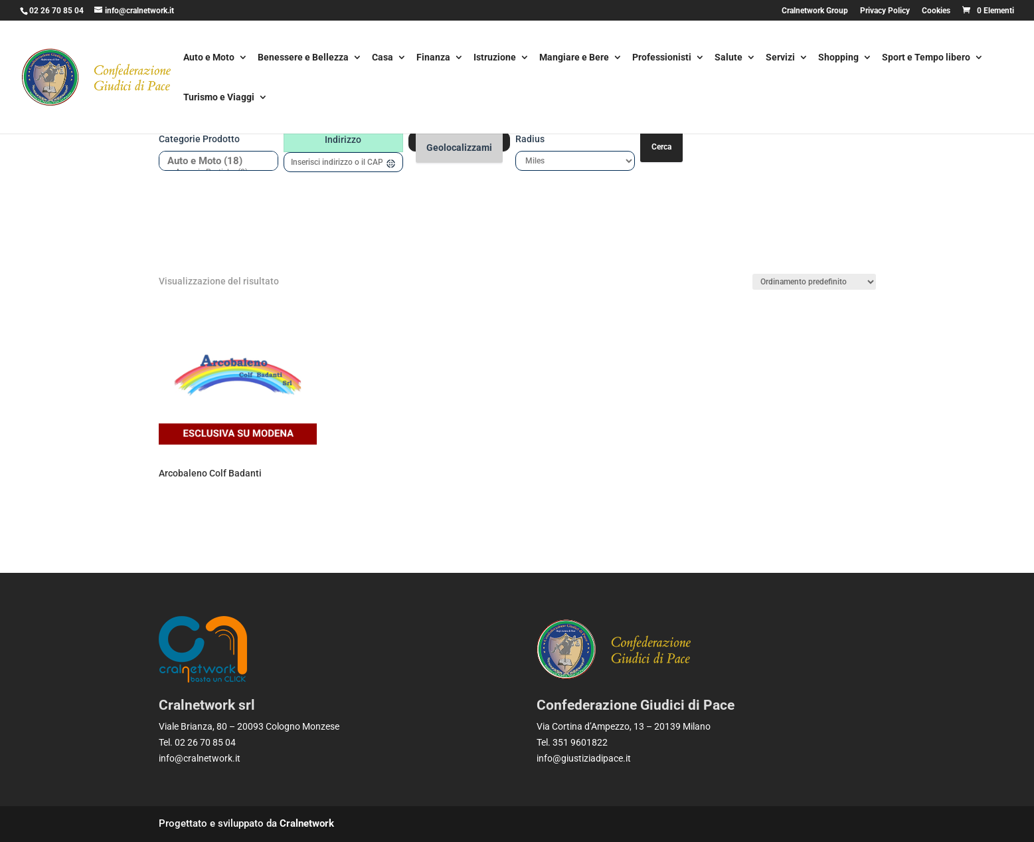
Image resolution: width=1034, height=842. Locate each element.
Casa (382, 58)
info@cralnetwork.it (199, 758)
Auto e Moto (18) (213, 161)
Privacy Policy (885, 11)
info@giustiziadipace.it (584, 758)
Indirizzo (343, 139)
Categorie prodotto (199, 139)
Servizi (780, 58)
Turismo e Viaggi (218, 98)
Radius (530, 139)
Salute (728, 58)
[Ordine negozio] (814, 282)
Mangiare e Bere (574, 58)
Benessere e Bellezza (303, 58)
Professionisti (661, 58)
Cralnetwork (307, 823)
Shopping (838, 58)
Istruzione (495, 58)
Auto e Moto (208, 58)
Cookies (936, 11)
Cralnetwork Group (815, 11)
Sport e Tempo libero (926, 58)
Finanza (433, 58)
